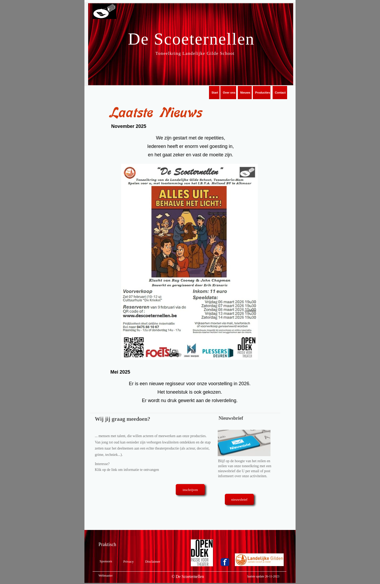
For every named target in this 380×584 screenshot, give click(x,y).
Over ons (229, 92)
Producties (262, 92)
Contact (280, 92)
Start (214, 92)
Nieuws (245, 92)
